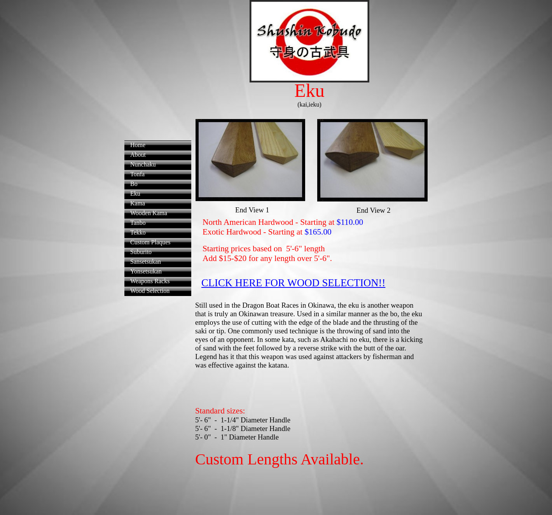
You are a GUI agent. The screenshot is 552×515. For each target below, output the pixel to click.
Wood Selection (149, 290)
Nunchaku (143, 164)
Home (137, 145)
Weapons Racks (149, 281)
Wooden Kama (148, 213)
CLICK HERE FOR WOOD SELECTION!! (293, 283)
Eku (135, 193)
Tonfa (137, 174)
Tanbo (138, 222)
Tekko (138, 232)
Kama (137, 203)
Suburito (141, 252)
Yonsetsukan (146, 271)
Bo (134, 183)
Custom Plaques (150, 242)
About (138, 154)
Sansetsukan (145, 261)
